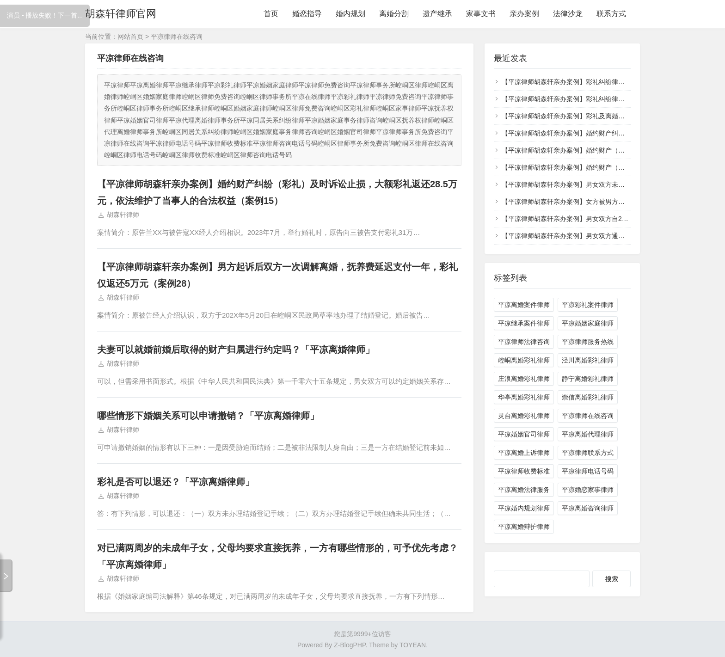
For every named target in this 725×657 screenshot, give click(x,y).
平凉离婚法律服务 (524, 489)
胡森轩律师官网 (120, 13)
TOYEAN (412, 645)
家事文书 (481, 14)
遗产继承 (437, 14)
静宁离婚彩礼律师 (588, 378)
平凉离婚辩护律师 (524, 526)
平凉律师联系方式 (588, 452)
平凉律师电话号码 (588, 471)
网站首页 (130, 36)
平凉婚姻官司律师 (524, 434)
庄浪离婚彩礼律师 (524, 378)
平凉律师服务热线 (588, 341)
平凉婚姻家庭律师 (588, 323)
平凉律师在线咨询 (588, 415)
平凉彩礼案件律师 (588, 304)
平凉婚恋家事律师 (588, 489)
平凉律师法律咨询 (524, 341)
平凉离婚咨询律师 (588, 508)
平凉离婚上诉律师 (524, 452)
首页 (271, 14)
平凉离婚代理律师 (588, 434)
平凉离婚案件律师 (524, 304)
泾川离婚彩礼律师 (588, 360)
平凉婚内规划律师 (524, 508)
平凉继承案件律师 (524, 323)
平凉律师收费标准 (524, 471)
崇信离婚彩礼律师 (588, 397)
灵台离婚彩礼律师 (524, 415)
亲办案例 (524, 14)
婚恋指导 (307, 14)
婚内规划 (350, 14)
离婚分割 (394, 14)
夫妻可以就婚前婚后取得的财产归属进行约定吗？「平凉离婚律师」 (236, 349)
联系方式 (611, 14)
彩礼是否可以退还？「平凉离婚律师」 (175, 482)
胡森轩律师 (123, 214)
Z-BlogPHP (349, 645)
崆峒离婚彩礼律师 (524, 360)
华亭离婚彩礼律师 (524, 397)
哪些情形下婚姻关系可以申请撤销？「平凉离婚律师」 (208, 416)
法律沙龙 (568, 14)
